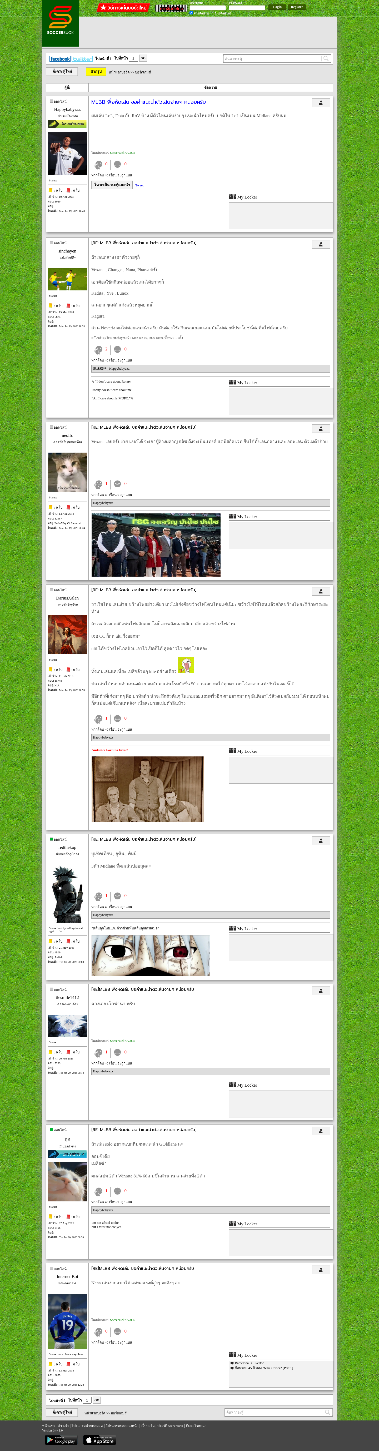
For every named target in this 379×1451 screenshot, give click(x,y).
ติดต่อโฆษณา (196, 1426)
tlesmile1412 (67, 997)
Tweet (139, 185)
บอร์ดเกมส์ (143, 72)
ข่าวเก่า (63, 1426)
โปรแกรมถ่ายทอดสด (87, 1426)
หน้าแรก (48, 1426)
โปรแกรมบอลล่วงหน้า (122, 1426)
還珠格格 (100, 368)
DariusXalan (67, 598)
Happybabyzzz (67, 109)
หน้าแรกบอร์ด (119, 72)
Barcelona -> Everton (249, 1363)
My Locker (243, 197)
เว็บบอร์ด (147, 1426)
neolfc (67, 435)
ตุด (67, 1139)
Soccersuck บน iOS (122, 153)
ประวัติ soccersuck (170, 1426)
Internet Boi (67, 1276)
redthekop (67, 847)
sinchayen (67, 251)
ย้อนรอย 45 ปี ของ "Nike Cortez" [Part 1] (264, 1368)
